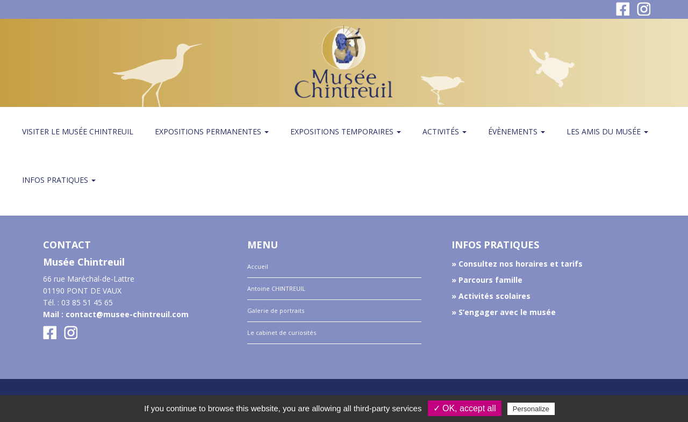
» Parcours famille (487, 280)
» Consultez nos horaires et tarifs (517, 264)
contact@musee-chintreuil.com (127, 314)
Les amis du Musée (607, 131)
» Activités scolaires (491, 296)
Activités (444, 131)
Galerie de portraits (275, 310)
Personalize (531, 409)
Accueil (257, 266)
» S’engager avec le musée (504, 312)
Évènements (516, 131)
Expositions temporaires (345, 131)
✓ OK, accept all (464, 408)
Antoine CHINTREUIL (276, 288)
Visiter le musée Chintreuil (77, 131)
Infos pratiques (59, 180)
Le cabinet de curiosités (281, 332)
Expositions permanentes (212, 131)
